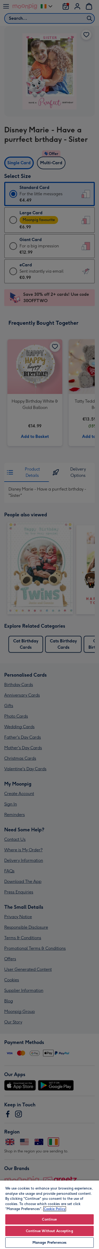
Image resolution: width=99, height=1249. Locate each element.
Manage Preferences (49, 1243)
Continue (49, 1219)
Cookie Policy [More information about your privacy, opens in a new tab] (54, 1209)
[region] (49, 1214)
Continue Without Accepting (49, 1231)
